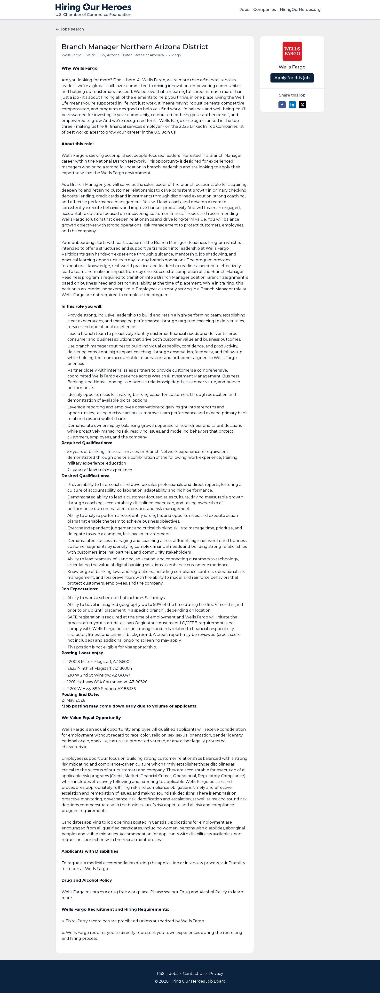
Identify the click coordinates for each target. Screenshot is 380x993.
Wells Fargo (71, 55)
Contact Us (193, 973)
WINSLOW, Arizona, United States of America (125, 55)
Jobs (244, 9)
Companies (264, 9)
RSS (161, 973)
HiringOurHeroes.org (300, 9)
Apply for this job (292, 77)
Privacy (216, 973)
